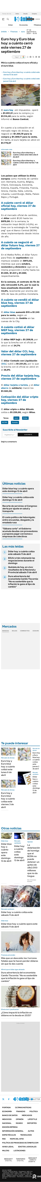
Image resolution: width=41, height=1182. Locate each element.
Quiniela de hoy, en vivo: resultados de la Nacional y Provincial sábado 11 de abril (22, 570)
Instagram (14, 1099)
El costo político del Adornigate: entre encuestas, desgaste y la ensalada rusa (18, 520)
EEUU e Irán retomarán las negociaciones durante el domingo (21, 561)
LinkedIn (20, 1099)
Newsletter (34, 1099)
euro (23, 32)
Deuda (25, 13)
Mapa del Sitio (17, 1139)
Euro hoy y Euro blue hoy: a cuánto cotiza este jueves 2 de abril (36, 761)
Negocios (6, 1119)
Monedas (5, 631)
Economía (23, 25)
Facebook (8, 1099)
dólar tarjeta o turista (16, 385)
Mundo (19, 1123)
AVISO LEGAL (8, 1147)
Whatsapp (32, 1099)
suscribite (30, 19)
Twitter (3, 1099)
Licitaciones (19, 1150)
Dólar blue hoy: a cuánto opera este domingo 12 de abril (18, 490)
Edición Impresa (10, 1127)
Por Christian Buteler (31, 880)
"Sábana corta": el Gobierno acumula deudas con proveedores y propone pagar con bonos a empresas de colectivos (20, 532)
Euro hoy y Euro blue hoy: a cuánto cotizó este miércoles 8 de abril (25, 154)
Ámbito (15, 422)
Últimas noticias (23, 1107)
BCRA (4, 422)
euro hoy (8, 110)
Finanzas (13, 32)
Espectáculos (9, 1135)
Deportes (32, 1123)
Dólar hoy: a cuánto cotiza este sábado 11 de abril (21, 552)
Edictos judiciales (27, 1147)
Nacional (6, 1123)
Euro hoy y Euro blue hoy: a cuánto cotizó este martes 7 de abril (25, 162)
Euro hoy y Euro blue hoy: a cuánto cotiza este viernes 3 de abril (8, 800)
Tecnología (26, 1135)
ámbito (4, 32)
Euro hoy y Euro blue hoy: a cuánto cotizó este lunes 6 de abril (8, 768)
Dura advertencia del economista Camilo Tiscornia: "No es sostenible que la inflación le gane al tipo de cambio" (23, 581)
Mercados (27, 1115)
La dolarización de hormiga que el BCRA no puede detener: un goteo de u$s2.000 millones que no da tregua (33, 860)
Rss (4, 1139)
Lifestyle (32, 1119)
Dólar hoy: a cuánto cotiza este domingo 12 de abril (18, 498)
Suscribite (28, 434)
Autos (31, 1131)
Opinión (19, 1119)
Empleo (34, 13)
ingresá (37, 19)
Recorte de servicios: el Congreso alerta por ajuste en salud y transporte (19, 509)
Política (34, 1111)
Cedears (36, 631)
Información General (13, 1131)
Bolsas (14, 631)
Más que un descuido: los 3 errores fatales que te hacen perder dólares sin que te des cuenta (19, 961)
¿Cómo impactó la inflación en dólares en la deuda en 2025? (16, 1014)
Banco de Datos (9, 1115)
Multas (5, 1150)
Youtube (26, 1099)
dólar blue (9, 312)
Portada (6, 1107)
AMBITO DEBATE (32, 1160)
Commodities (25, 631)
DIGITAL (8, 1160)
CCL (4, 363)
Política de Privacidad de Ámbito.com (20, 1143)
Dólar (17, 13)
